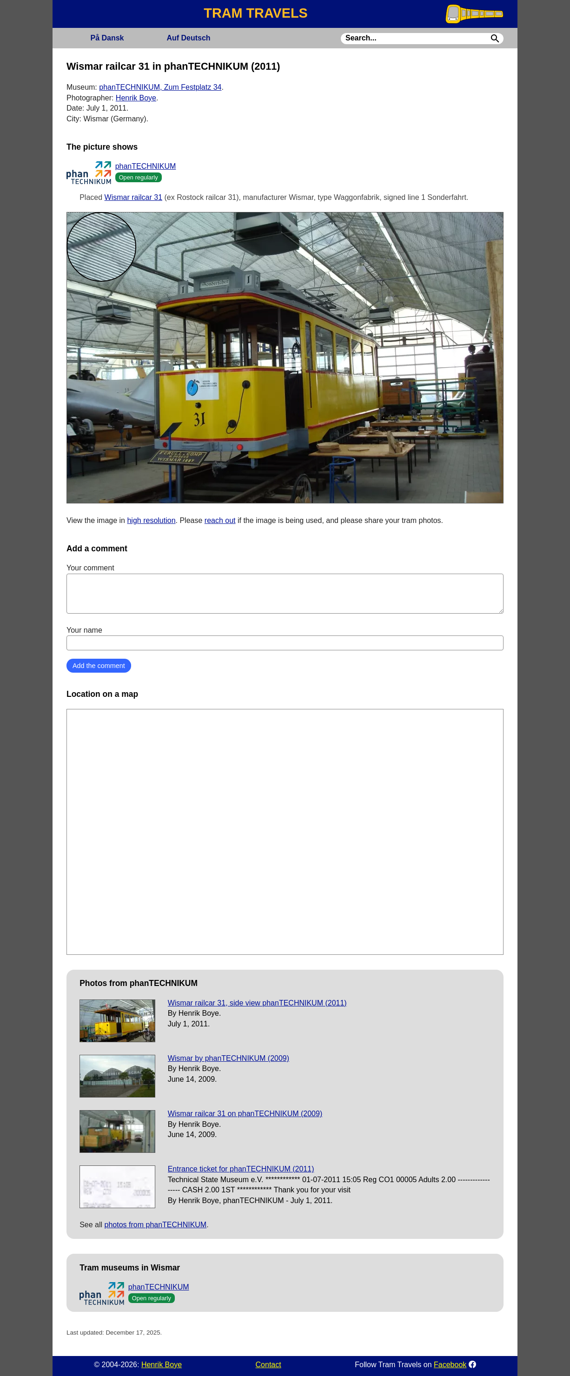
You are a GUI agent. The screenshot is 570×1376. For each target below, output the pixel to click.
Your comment (285, 588)
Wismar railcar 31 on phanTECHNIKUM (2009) (245, 1114)
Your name (285, 638)
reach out (220, 520)
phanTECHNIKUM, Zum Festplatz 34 (160, 87)
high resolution (151, 520)
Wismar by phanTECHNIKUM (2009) (228, 1058)
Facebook (450, 1365)
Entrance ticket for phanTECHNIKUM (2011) (241, 1169)
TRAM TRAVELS (255, 13)
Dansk (107, 38)
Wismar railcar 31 (133, 197)
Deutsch (188, 38)
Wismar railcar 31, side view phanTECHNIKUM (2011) (257, 1003)
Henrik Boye (136, 98)
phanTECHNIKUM (145, 166)
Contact (268, 1365)
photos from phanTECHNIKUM (156, 1225)
